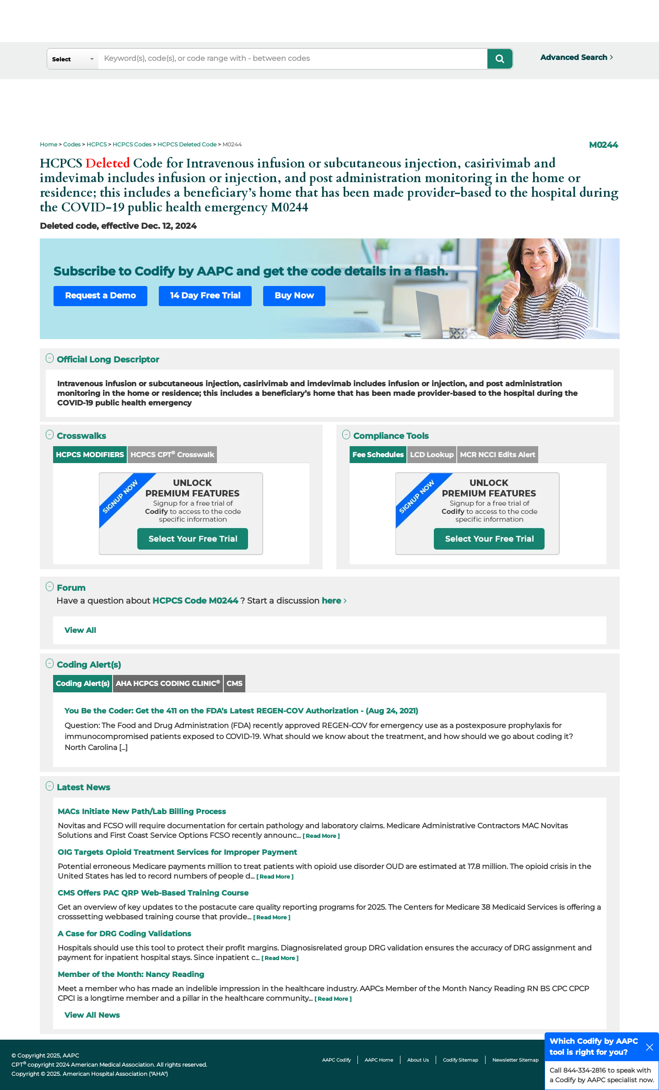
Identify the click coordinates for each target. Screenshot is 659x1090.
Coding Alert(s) (82, 683)
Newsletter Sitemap (515, 1060)
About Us (418, 1060)
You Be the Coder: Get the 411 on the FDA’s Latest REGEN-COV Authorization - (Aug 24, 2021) (241, 711)
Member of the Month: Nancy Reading (131, 974)
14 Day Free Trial (205, 296)
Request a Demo (100, 296)
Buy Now (294, 296)
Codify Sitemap (460, 1060)
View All (80, 630)
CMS (235, 683)
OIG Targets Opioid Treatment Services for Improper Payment (177, 852)
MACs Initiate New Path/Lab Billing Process (142, 811)
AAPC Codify (336, 1060)
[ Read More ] (321, 835)
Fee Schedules (378, 454)
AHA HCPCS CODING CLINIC (168, 683)
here (331, 601)
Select (61, 59)
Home (48, 144)
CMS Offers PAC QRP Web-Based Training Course (153, 893)
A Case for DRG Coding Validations (124, 933)
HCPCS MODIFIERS (90, 454)
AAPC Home (379, 1060)
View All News (92, 1015)
